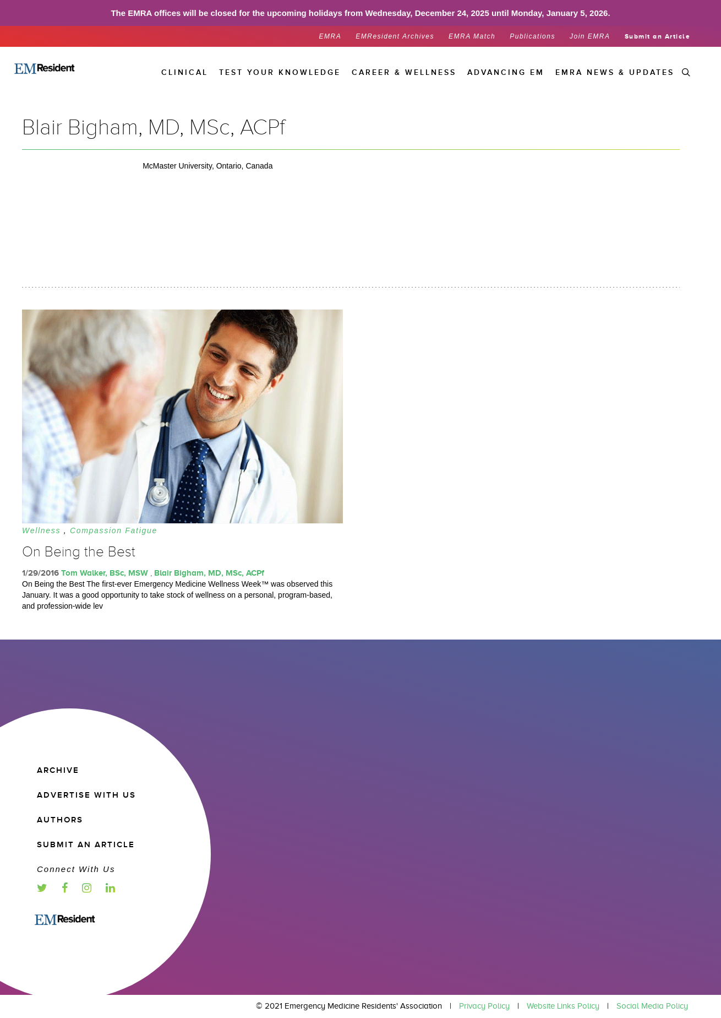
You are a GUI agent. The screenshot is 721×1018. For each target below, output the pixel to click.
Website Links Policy (563, 1005)
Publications (532, 36)
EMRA (330, 36)
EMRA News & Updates (614, 72)
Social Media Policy (652, 1005)
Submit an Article (658, 36)
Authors (60, 820)
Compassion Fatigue (113, 530)
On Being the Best (78, 551)
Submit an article (86, 845)
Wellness (41, 530)
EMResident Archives (395, 36)
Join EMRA (590, 36)
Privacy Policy (484, 1005)
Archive (58, 770)
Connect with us (76, 869)
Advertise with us (86, 795)
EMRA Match (472, 36)
